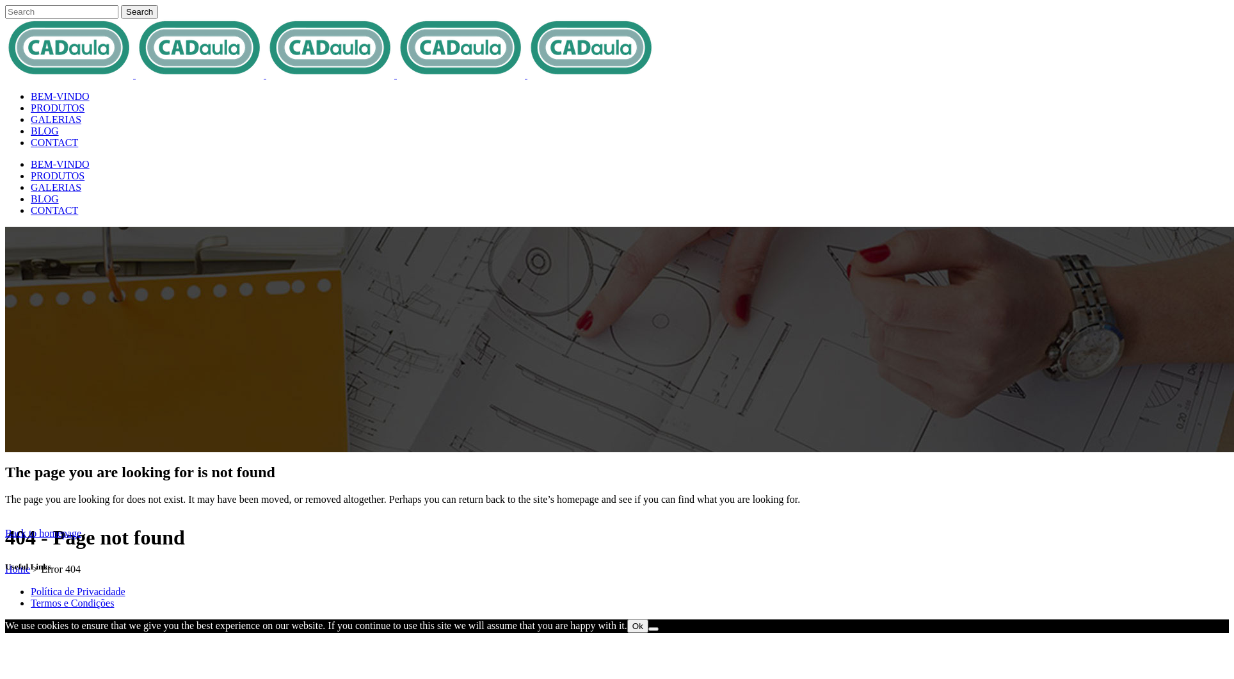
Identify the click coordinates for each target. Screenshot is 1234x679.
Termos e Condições (72, 603)
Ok (637, 626)
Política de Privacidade (78, 591)
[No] (653, 629)
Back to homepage (43, 533)
